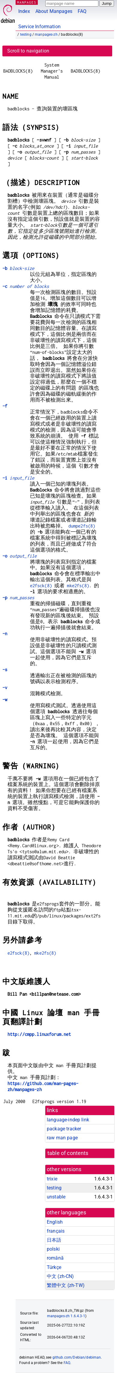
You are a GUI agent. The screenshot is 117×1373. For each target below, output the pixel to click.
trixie (52, 1179)
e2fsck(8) (41, 585)
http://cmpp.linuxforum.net (39, 1034)
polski (53, 1249)
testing (26, 34)
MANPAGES (26, 2)
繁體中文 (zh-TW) (66, 1285)
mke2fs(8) (78, 585)
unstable (56, 1197)
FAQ (82, 11)
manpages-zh (46, 34)
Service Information (39, 26)
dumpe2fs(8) (81, 525)
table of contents (67, 1153)
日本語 (54, 1240)
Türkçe (54, 1267)
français (55, 1231)
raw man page (62, 1138)
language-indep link (68, 1120)
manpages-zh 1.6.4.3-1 (66, 1316)
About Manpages (53, 11)
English (55, 1222)
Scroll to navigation (28, 51)
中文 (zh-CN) (60, 1276)
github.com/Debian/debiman (76, 1357)
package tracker (64, 1129)
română (55, 1258)
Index (24, 11)
